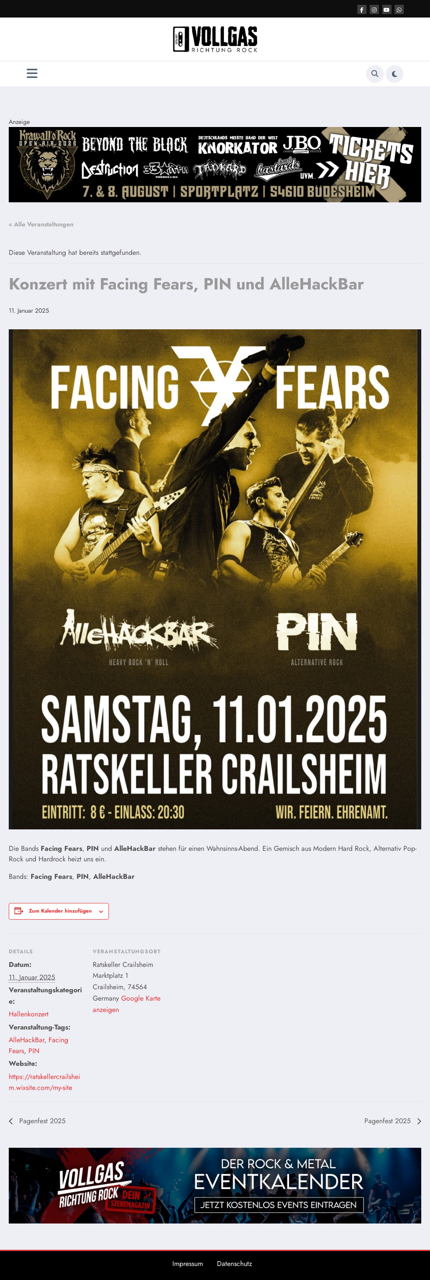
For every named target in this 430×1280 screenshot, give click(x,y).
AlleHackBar (26, 1040)
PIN (33, 1051)
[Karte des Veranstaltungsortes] (223, 994)
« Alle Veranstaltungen (41, 224)
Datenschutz (234, 1264)
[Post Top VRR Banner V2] (215, 163)
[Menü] (32, 73)
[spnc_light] (394, 74)
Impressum (187, 1264)
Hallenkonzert (29, 1014)
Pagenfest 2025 (41, 1121)
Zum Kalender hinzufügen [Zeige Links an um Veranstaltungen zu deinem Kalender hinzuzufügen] (60, 911)
